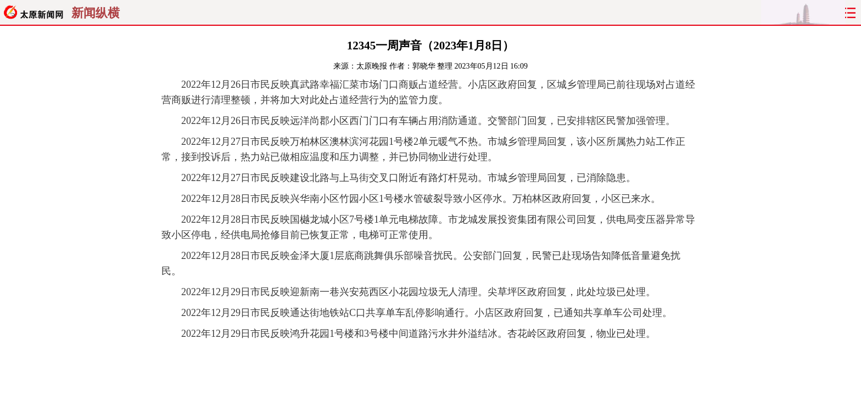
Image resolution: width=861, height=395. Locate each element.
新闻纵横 (95, 13)
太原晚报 (371, 66)
